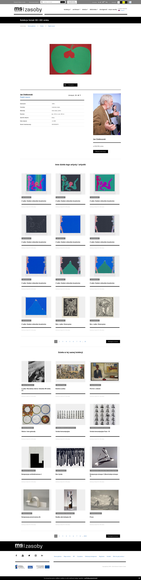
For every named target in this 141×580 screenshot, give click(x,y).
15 (85, 341)
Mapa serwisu (67, 556)
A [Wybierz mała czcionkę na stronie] (98, 2)
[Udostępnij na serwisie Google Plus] (76, 95)
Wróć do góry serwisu (119, 556)
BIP (74, 556)
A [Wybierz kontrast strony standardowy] (118, 2)
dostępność (103, 9)
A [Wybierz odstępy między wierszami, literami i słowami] (107, 2)
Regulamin (101, 556)
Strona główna (32, 26)
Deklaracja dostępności (91, 556)
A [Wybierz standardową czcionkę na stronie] (101, 2)
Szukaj (62, 2)
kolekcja (67, 9)
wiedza (84, 9)
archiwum (76, 9)
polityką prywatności (91, 578)
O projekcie (80, 556)
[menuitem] (68, 9)
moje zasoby (112, 9)
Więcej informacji (100, 151)
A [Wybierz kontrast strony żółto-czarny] (123, 2)
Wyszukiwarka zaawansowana (72, 2)
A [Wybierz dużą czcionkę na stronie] (103, 2)
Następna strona (113, 341)
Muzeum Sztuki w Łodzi (19, 2)
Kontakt (109, 556)
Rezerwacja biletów (34, 2)
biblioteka (93, 9)
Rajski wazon (51, 26)
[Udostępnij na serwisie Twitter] (78, 95)
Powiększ (71, 85)
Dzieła (42, 26)
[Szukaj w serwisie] (50, 2)
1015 (85, 536)
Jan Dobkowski (26, 94)
